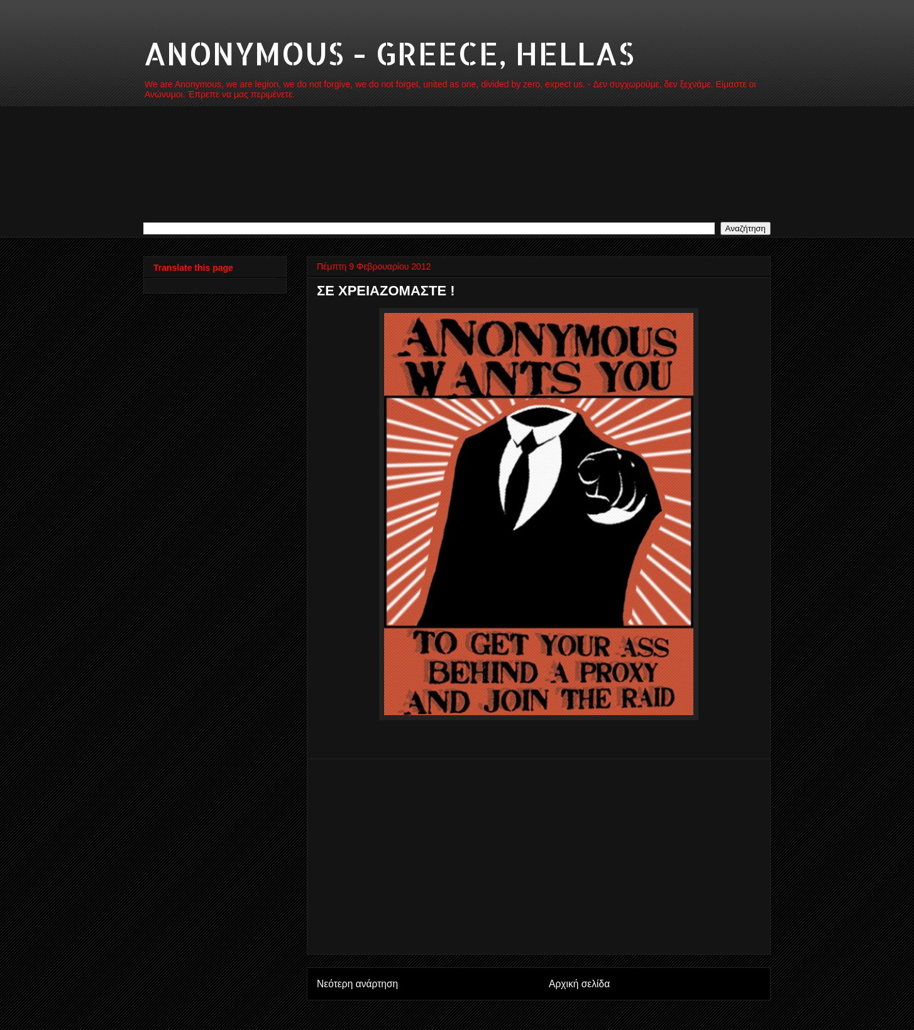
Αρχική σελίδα (579, 983)
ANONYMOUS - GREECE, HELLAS (388, 53)
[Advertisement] (538, 857)
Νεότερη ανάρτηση (357, 983)
